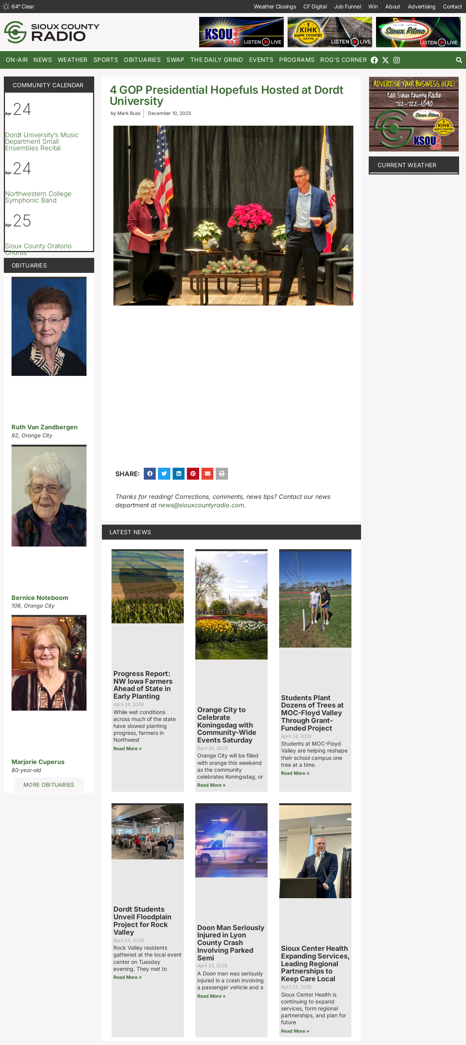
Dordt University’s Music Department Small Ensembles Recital (42, 141)
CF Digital (314, 6)
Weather (73, 59)
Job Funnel (347, 6)
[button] (459, 60)
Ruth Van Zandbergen (45, 427)
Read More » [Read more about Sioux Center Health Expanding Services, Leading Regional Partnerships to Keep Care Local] (295, 1031)
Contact (452, 6)
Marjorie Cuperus (38, 762)
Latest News (130, 532)
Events (261, 59)
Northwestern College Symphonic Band (38, 197)
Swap (175, 59)
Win (373, 6)
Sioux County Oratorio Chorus (38, 249)
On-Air (17, 59)
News (42, 59)
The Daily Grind (216, 59)
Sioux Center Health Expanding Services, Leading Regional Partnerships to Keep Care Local (315, 963)
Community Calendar (48, 85)
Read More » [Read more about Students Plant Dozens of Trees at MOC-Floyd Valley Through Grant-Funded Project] (295, 773)
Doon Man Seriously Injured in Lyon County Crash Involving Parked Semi (231, 943)
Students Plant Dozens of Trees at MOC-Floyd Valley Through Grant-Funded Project (312, 713)
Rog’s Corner (343, 59)
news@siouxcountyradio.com (201, 505)
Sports (105, 59)
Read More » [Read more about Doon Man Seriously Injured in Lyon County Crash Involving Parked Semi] (211, 996)
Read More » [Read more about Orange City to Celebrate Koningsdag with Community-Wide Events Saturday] (211, 785)
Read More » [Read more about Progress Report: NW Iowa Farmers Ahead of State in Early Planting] (127, 748)
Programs (297, 59)
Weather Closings (275, 6)
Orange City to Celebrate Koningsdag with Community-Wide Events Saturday (226, 725)
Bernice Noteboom (40, 597)
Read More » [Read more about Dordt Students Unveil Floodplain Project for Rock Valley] (127, 977)
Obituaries (142, 59)
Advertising (421, 6)
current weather (407, 165)
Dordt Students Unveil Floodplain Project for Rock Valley (142, 920)
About (392, 6)
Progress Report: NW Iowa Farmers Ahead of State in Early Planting (143, 685)
